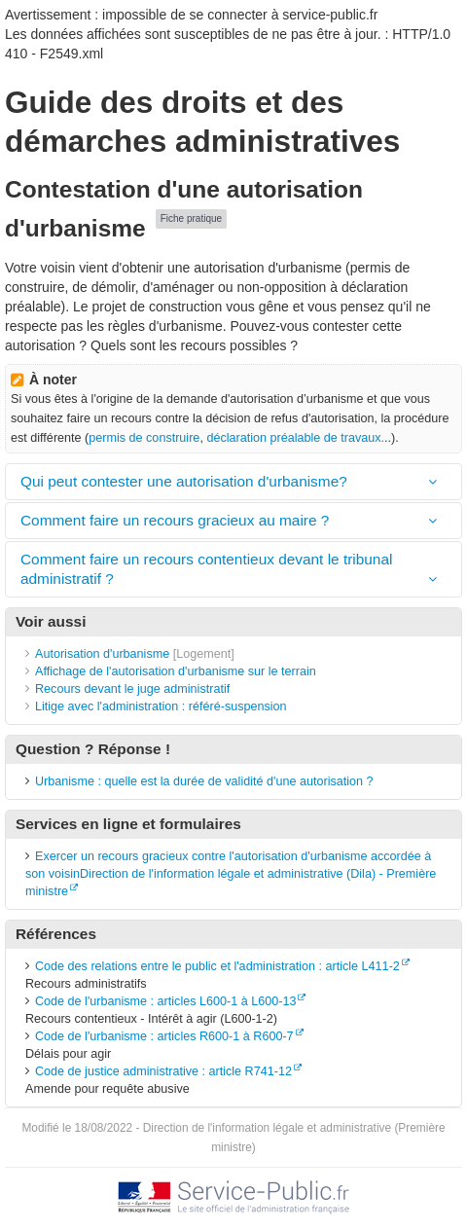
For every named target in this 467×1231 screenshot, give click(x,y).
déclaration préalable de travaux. (295, 438)
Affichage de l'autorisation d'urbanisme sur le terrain (175, 671)
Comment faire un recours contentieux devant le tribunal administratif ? (206, 569)
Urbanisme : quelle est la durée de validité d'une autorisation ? (204, 781)
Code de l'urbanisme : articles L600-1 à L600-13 (165, 1001)
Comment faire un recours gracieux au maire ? (174, 520)
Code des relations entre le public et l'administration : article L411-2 (217, 966)
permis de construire (144, 438)
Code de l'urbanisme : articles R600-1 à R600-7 (164, 1036)
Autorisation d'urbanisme (102, 654)
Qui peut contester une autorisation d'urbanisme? (183, 481)
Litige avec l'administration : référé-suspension (161, 706)
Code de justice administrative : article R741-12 (163, 1071)
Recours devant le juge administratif (132, 689)
